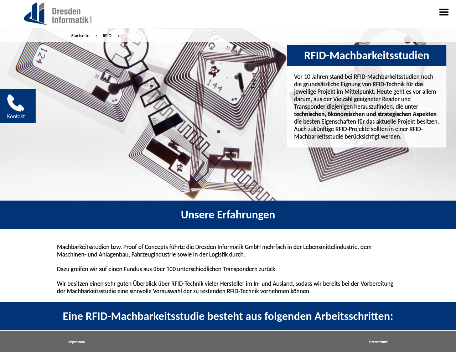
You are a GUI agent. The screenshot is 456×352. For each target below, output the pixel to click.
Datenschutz (378, 342)
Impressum (76, 342)
